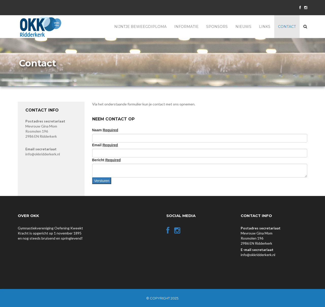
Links (264, 26)
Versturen (101, 181)
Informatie (186, 26)
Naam (105, 130)
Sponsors (217, 26)
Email (105, 145)
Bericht (106, 160)
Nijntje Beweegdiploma (140, 26)
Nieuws (243, 26)
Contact (287, 26)
